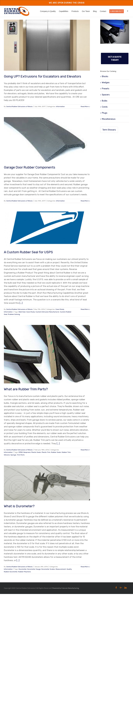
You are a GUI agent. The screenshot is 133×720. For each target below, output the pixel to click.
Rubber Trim (66, 452)
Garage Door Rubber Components (29, 167)
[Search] (128, 11)
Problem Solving (14, 314)
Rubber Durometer (10, 572)
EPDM (21, 452)
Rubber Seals (56, 452)
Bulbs (104, 101)
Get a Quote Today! (114, 58)
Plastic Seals (36, 452)
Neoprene (27, 452)
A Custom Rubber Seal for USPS (28, 252)
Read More (85, 106)
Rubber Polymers (24, 572)
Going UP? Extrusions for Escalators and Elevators (42, 76)
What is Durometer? (19, 506)
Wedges (105, 82)
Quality (69, 569)
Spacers (106, 94)
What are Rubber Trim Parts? (26, 389)
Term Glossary (109, 129)
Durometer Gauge (34, 569)
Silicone (7, 455)
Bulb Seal (22, 312)
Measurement (61, 569)
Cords (105, 107)
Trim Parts (21, 455)
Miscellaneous (108, 119)
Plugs (104, 113)
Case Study (60, 309)
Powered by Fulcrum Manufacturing (65, 588)
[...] (21, 303)
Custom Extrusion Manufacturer (47, 312)
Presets (105, 88)
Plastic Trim (46, 452)
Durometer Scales (48, 569)
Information (60, 106)
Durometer (23, 569)
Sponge (13, 455)
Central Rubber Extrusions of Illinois (19, 106)
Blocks (105, 76)
